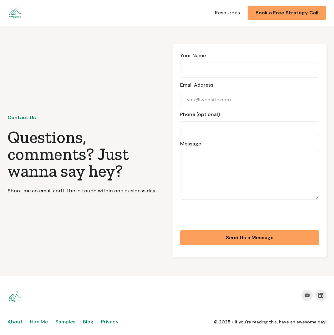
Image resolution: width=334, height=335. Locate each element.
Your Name (193, 55)
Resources (227, 12)
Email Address (196, 85)
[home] (15, 13)
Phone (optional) (200, 114)
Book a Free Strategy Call (287, 12)
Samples (65, 321)
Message (190, 143)
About (15, 321)
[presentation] (227, 215)
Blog (88, 321)
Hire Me (39, 321)
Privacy (110, 321)
